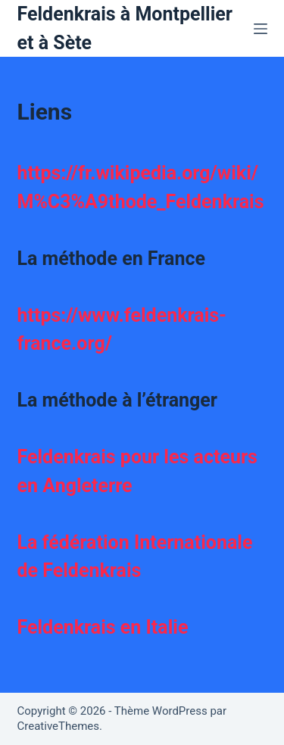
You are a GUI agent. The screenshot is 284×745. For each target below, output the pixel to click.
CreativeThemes (58, 726)
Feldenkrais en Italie (103, 627)
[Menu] (260, 29)
